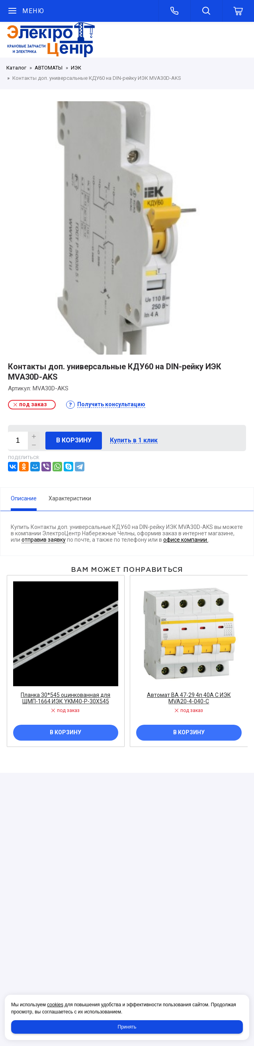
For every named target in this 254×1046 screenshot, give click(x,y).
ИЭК (76, 68)
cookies (55, 1004)
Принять (127, 1027)
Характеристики (70, 498)
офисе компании (185, 540)
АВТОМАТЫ (49, 68)
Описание (24, 498)
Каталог (16, 68)
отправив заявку (43, 540)
